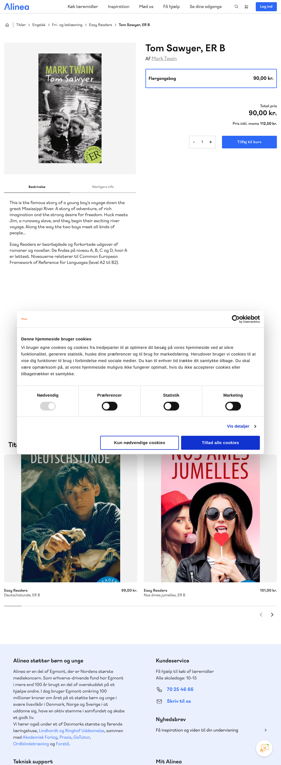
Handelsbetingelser (226, 749)
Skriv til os (179, 569)
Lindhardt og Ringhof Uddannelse (71, 599)
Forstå (62, 612)
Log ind (266, 6)
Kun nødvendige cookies (139, 443)
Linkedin (264, 724)
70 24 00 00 (180, 692)
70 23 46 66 (37, 659)
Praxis (65, 605)
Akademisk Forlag (40, 605)
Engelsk (39, 25)
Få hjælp (171, 6)
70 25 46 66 (180, 558)
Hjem (7, 25)
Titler (21, 25)
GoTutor (82, 605)
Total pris (268, 106)
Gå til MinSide (172, 641)
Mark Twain (164, 58)
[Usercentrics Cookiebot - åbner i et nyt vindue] (236, 319)
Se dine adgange (206, 6)
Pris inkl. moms (246, 124)
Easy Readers (100, 25)
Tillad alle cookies (220, 443)
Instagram (225, 724)
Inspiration (118, 6)
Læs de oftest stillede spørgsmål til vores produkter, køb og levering (65, 702)
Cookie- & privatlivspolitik (188, 749)
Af (148, 59)
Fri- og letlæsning (67, 25)
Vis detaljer (238, 426)
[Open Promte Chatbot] (264, 748)
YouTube (251, 724)
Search (236, 7)
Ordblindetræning (31, 612)
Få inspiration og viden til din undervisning (197, 598)
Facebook (238, 724)
